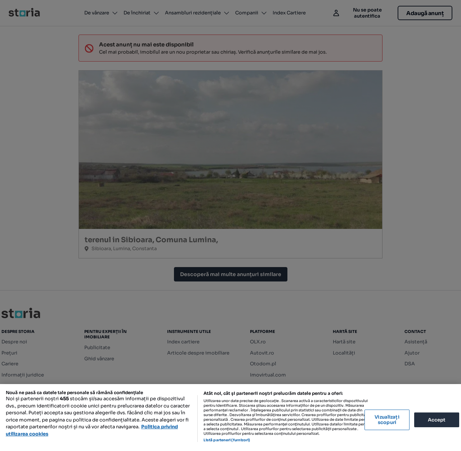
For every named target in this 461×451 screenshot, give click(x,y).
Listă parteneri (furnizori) (226, 440)
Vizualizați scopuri (387, 420)
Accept (437, 419)
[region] (230, 417)
